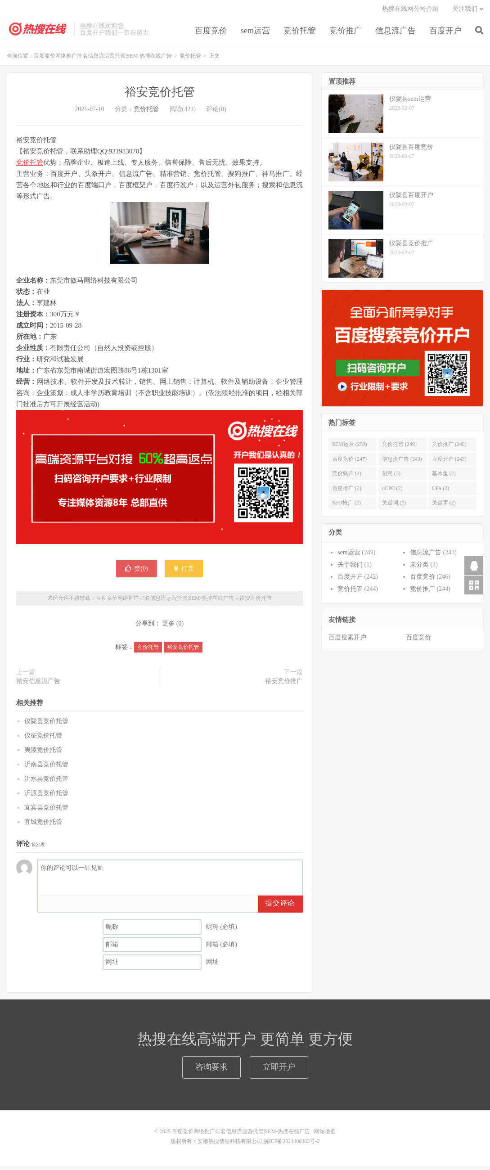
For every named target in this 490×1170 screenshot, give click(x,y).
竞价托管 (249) (399, 448)
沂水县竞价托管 (46, 782)
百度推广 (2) (346, 492)
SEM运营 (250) (349, 448)
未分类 (419, 568)
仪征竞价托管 (43, 739)
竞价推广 (345, 33)
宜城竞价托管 (43, 825)
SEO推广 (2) (346, 506)
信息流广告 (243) (402, 462)
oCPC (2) (392, 492)
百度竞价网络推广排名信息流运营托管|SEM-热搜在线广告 (38, 32)
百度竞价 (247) (349, 462)
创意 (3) (391, 477)
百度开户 (445, 33)
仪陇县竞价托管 (46, 724)
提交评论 (279, 906)
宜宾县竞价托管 (46, 811)
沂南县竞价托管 (46, 768)
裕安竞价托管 (160, 95)
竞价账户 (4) (346, 477)
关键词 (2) (394, 506)
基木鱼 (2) (444, 477)
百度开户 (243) (449, 462)
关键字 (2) (444, 506)
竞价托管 (299, 33)
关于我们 (350, 568)
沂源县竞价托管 (46, 796)
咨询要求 (211, 1070)
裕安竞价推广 (284, 684)
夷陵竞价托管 (43, 753)
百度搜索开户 (347, 641)
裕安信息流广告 (38, 684)
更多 (168, 627)
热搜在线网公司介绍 (410, 11)
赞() (136, 571)
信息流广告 (395, 33)
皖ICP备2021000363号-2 (292, 1145)
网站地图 (325, 1135)
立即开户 (279, 1070)
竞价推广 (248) (449, 448)
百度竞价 (211, 33)
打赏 (184, 571)
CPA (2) (441, 492)
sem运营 (255, 33)
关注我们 (464, 11)
